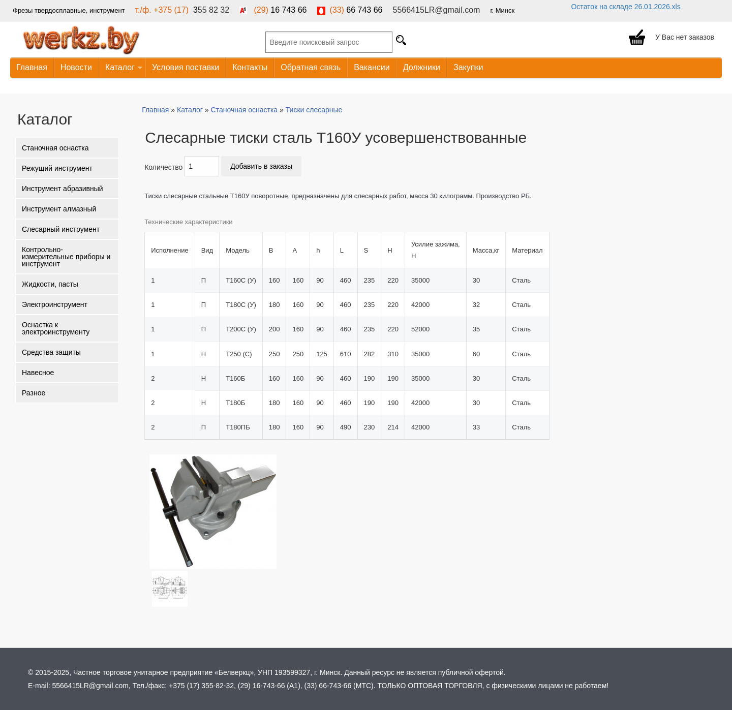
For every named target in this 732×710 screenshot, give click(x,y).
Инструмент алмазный (59, 209)
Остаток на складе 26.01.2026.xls (625, 7)
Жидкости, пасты (50, 284)
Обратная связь (311, 67)
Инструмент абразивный (62, 188)
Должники (421, 67)
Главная (31, 67)
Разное (33, 393)
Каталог (120, 68)
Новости (76, 67)
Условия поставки (185, 67)
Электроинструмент (54, 304)
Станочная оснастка (55, 148)
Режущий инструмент (57, 168)
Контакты (249, 67)
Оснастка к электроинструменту (55, 328)
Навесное (38, 372)
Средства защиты (51, 352)
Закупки (468, 67)
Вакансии (372, 67)
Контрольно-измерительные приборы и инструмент (66, 256)
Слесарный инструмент (61, 229)
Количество (163, 167)
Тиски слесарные (314, 110)
